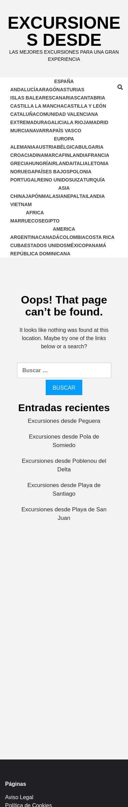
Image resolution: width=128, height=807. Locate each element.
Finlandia (75, 155)
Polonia (80, 171)
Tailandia (92, 196)
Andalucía (24, 89)
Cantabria (91, 97)
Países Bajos (52, 171)
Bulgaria (90, 147)
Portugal (23, 180)
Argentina (24, 237)
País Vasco (67, 130)
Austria (46, 147)
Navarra (41, 130)
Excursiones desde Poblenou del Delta (64, 465)
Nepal (71, 196)
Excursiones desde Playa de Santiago (64, 489)
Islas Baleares (31, 97)
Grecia (19, 163)
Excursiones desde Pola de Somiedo (64, 441)
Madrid (98, 122)
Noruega (22, 171)
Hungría (40, 163)
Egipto (51, 221)
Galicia (57, 122)
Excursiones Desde (64, 31)
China (17, 196)
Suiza (76, 180)
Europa (64, 139)
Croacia (21, 155)
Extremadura (28, 122)
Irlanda (62, 163)
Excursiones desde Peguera (64, 421)
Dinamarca (47, 155)
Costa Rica (100, 237)
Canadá (49, 237)
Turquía (94, 180)
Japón (33, 196)
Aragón (49, 89)
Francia (98, 155)
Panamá (96, 245)
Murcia (19, 130)
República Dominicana (40, 253)
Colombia (72, 237)
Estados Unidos (45, 245)
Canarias (64, 97)
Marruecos (26, 221)
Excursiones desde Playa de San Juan (64, 514)
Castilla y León (85, 106)
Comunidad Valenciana (67, 114)
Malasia (53, 196)
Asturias (72, 89)
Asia (64, 188)
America (64, 229)
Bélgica (67, 147)
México (76, 245)
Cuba (17, 245)
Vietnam (21, 204)
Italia (80, 163)
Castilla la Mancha (37, 106)
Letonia (98, 163)
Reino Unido (53, 180)
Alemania (22, 147)
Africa (35, 212)
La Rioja (78, 122)
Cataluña (23, 114)
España (64, 81)
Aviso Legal (19, 797)
